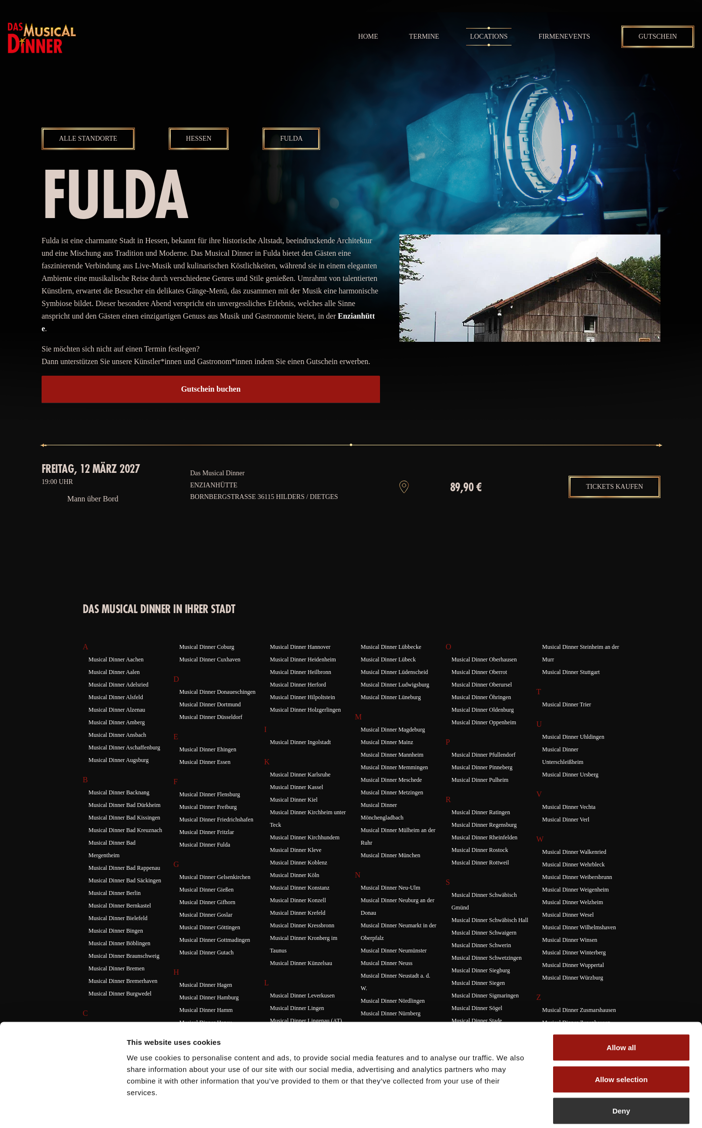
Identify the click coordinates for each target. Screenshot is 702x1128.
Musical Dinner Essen (205, 779)
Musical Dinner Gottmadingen (214, 956)
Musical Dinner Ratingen (481, 829)
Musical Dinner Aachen (116, 676)
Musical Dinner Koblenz (298, 879)
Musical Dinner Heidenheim (303, 676)
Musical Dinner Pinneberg (482, 784)
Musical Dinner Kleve (296, 867)
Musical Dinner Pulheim (480, 796)
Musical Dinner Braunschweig (124, 972)
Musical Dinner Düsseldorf (211, 734)
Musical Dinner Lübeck (388, 676)
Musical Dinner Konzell (298, 917)
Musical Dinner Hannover (300, 663)
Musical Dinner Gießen (206, 906)
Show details (507, 1109)
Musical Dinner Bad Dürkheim (124, 822)
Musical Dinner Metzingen (392, 809)
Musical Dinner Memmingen (394, 784)
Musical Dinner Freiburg (208, 823)
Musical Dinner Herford (298, 701)
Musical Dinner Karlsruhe (300, 791)
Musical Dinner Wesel (568, 931)
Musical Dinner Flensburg (209, 811)
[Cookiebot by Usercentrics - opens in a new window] (62, 1109)
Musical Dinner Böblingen (119, 960)
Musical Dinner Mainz (387, 759)
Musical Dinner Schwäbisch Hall (490, 937)
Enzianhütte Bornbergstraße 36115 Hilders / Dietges (264, 507)
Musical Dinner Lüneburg (391, 714)
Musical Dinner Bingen (115, 947)
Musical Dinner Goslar (206, 931)
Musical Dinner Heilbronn (300, 689)
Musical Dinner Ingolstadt (300, 759)
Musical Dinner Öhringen (481, 714)
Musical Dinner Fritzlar (206, 849)
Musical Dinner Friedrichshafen (216, 836)
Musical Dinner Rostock (480, 867)
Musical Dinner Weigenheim (575, 906)
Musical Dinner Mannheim (392, 771)
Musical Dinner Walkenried (574, 868)
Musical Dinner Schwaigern (484, 949)
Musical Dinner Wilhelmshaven (579, 944)
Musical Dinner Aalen (114, 689)
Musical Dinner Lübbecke (391, 663)
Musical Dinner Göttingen (209, 944)
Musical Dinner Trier (566, 721)
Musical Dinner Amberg (116, 739)
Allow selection (621, 1033)
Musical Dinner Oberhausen (484, 676)
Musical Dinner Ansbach (117, 751)
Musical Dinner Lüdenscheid (394, 689)
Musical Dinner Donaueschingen (217, 708)
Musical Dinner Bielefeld (117, 935)
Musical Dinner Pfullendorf (484, 771)
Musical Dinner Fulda (204, 861)
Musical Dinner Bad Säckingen (124, 897)
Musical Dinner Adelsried (118, 701)
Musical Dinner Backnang (118, 809)
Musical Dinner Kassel (296, 804)
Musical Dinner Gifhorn (207, 919)
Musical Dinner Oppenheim (484, 739)
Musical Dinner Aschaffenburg (124, 764)
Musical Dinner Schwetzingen (487, 974)
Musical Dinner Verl (565, 836)
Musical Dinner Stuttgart (571, 689)
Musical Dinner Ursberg (570, 791)
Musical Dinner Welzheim (572, 919)
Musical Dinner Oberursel (482, 701)
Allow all (621, 1001)
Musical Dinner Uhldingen (573, 753)
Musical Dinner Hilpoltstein (302, 714)
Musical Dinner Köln (294, 892)
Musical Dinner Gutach (206, 969)
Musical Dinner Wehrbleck (573, 881)
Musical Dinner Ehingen (207, 766)
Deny (621, 1064)
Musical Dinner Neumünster (394, 967)
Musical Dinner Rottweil (480, 879)
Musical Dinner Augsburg (118, 777)
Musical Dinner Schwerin (481, 962)
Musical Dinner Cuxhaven (210, 676)
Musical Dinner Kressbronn (302, 942)
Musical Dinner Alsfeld (115, 714)
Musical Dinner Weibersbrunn (577, 894)
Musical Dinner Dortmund (210, 721)
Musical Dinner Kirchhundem (304, 854)
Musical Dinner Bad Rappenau (124, 884)
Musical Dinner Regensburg (484, 841)
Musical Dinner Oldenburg (483, 726)
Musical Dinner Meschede (391, 796)
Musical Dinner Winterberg (574, 969)
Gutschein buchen (210, 389)
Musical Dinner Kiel (294, 816)
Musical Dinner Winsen (569, 956)
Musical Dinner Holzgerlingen (305, 726)
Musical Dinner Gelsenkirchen (214, 894)
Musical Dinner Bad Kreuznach (125, 847)
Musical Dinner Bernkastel (119, 922)
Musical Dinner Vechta (568, 823)
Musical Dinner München (390, 872)
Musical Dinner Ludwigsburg (395, 701)
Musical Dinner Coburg (206, 663)
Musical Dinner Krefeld (297, 929)
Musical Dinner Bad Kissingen (124, 834)
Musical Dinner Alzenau (116, 726)
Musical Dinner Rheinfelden (485, 854)
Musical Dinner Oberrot (479, 689)
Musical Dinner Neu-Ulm (390, 904)
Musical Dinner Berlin (114, 910)
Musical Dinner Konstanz (299, 904)
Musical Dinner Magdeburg (393, 746)
